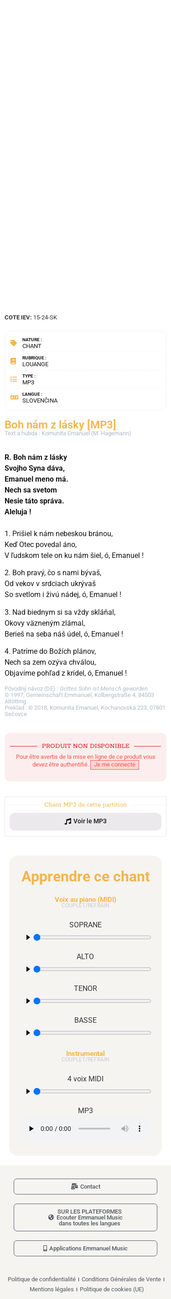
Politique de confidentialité (42, 1279)
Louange (35, 364)
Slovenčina (39, 400)
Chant (31, 346)
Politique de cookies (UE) (112, 1289)
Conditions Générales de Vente (121, 1279)
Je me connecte (114, 764)
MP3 (28, 382)
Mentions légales (52, 1289)
